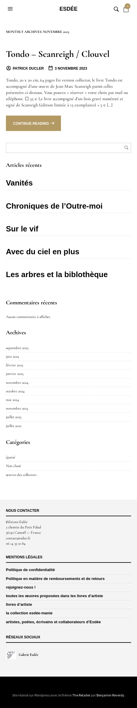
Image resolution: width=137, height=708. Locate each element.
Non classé (13, 466)
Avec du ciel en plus (42, 251)
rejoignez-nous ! (21, 587)
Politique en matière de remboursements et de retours (55, 578)
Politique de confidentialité (30, 570)
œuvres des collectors (21, 474)
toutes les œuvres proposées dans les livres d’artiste (54, 596)
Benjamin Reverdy (110, 695)
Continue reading (31, 124)
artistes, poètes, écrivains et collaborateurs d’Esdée (53, 622)
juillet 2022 (13, 425)
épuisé (10, 457)
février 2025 (14, 365)
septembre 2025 (17, 348)
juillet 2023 (13, 417)
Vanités (19, 183)
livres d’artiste (19, 604)
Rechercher (126, 147)
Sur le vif (22, 229)
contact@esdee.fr (18, 538)
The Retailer (81, 695)
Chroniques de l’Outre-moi (54, 206)
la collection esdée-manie (29, 613)
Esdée (68, 9)
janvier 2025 (14, 373)
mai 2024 (12, 399)
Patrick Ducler (28, 68)
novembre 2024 (17, 382)
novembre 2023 (17, 408)
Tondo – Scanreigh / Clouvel (57, 54)
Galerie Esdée (22, 654)
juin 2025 (12, 356)
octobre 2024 (15, 391)
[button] (10, 9)
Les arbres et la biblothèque (57, 274)
